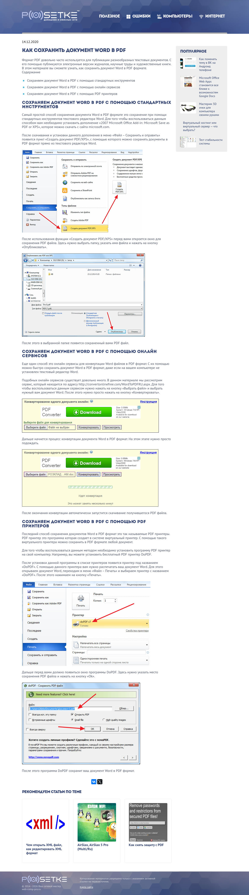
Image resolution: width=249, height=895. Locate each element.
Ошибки (141, 17)
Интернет (215, 17)
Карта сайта (86, 887)
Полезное (109, 17)
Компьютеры (177, 17)
